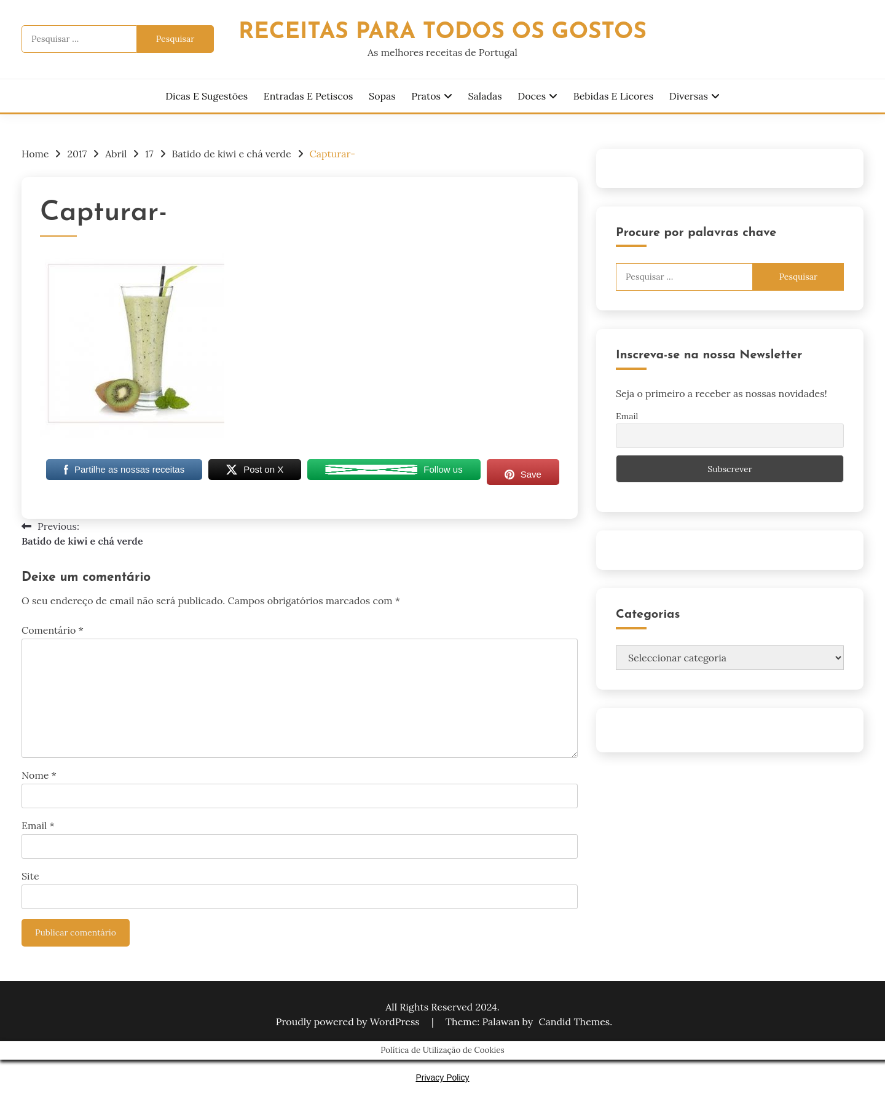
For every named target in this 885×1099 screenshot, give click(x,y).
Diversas (688, 96)
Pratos (426, 96)
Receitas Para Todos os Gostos (442, 32)
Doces (531, 96)
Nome (39, 775)
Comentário (53, 630)
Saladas (485, 96)
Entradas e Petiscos (308, 96)
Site (30, 876)
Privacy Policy (442, 1077)
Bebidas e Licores (613, 96)
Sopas (382, 96)
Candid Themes (574, 1021)
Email (38, 825)
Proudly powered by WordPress (349, 1021)
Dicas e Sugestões (206, 96)
